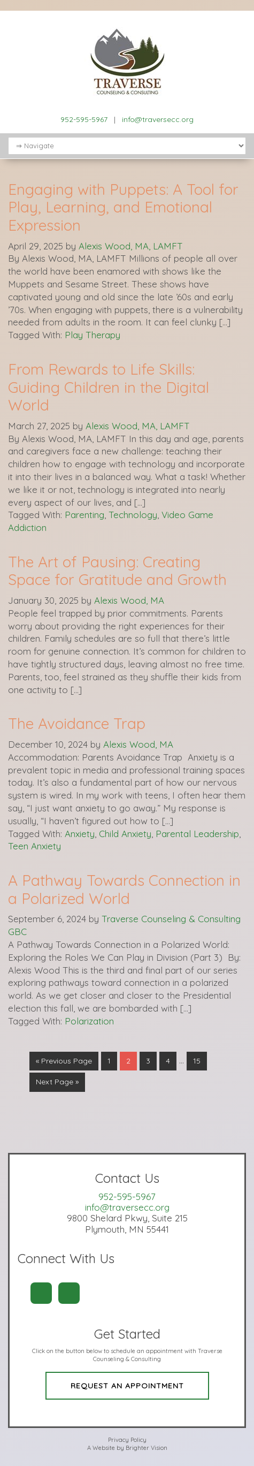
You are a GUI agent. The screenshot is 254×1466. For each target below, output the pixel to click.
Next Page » (57, 1082)
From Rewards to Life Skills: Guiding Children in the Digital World (108, 387)
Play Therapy (92, 334)
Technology (133, 514)
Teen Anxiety (34, 846)
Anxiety (80, 833)
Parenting (84, 514)
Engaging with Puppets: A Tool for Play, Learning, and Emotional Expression (123, 207)
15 (197, 1061)
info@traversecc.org (158, 119)
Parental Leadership (197, 833)
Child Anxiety (125, 833)
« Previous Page (64, 1061)
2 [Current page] (128, 1061)
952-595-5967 (83, 119)
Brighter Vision (146, 1448)
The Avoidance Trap (76, 723)
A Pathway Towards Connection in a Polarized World (124, 889)
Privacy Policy (127, 1440)
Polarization (89, 1021)
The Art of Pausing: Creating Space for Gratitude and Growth (117, 570)
